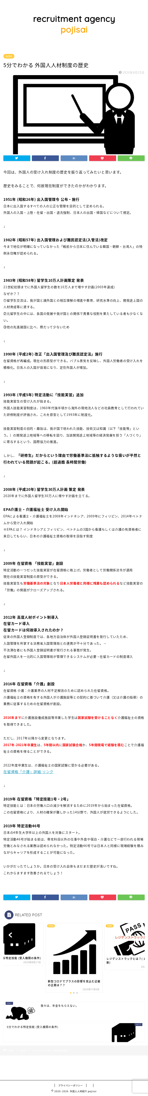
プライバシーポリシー (70, 1085)
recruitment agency (74, 24)
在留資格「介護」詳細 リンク (28, 771)
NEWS (9, 56)
